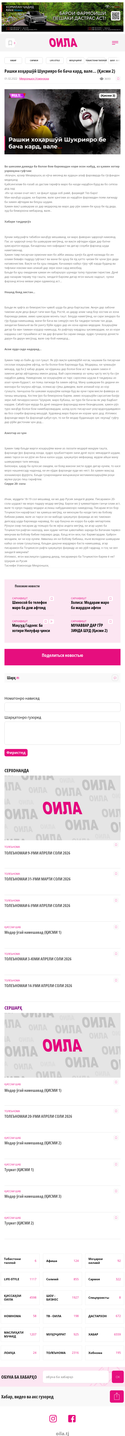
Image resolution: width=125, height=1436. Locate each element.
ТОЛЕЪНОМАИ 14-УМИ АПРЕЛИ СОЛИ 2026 (38, 985)
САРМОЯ (34, 60)
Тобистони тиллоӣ (96, 60)
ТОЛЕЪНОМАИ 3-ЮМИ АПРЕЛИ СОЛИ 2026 (37, 959)
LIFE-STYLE (55, 60)
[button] (115, 42)
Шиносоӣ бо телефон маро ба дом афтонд (29, 605)
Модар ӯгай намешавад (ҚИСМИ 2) (32, 1143)
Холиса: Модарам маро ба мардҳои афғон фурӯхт (90, 605)
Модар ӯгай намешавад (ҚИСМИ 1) (32, 932)
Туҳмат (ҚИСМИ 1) (19, 1169)
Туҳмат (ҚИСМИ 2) (19, 1223)
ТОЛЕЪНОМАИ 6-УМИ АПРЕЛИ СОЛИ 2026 (37, 905)
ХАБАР (13, 60)
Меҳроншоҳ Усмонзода (34, 78)
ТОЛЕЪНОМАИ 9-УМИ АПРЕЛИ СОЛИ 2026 (37, 853)
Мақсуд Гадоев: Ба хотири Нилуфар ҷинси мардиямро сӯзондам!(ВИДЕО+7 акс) (31, 628)
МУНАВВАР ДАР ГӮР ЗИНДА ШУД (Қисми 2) (89, 628)
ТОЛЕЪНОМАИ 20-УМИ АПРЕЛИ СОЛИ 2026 (38, 1116)
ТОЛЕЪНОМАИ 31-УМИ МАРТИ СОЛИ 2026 (37, 879)
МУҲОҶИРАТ (75, 60)
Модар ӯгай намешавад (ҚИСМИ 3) (32, 1196)
